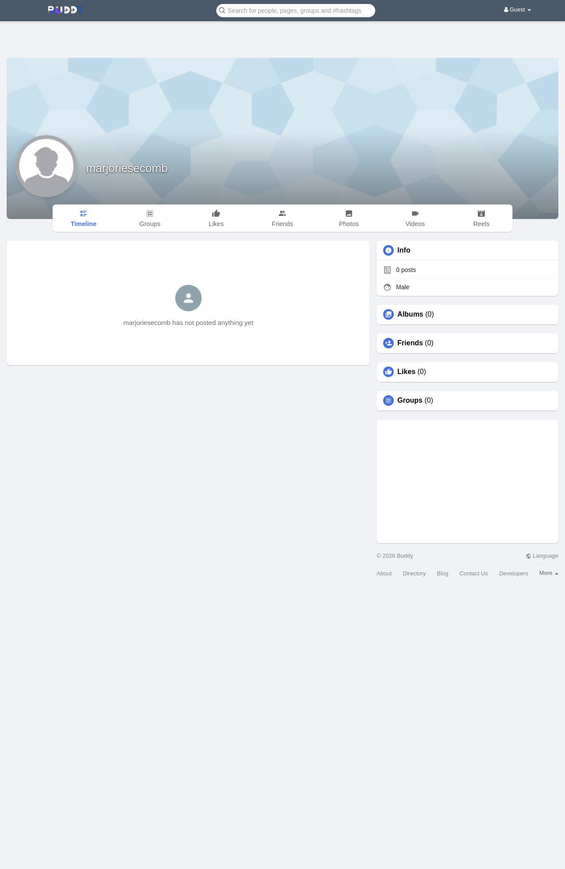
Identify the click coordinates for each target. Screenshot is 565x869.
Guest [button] (517, 9)
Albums (410, 314)
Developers (513, 573)
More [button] (548, 573)
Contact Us (474, 573)
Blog (442, 573)
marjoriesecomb (127, 168)
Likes (406, 371)
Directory (414, 573)
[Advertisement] (282, 33)
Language (542, 556)
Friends (410, 343)
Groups (409, 400)
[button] (295, 10)
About (384, 573)
